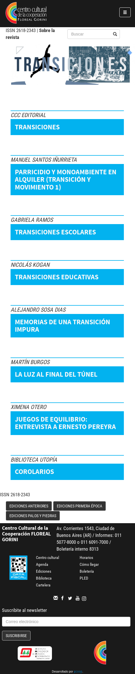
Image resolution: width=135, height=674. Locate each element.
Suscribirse (16, 635)
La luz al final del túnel (56, 374)
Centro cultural (47, 558)
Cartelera (43, 585)
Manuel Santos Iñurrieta (44, 159)
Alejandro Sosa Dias (38, 309)
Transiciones (37, 126)
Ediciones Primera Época (79, 506)
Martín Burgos (30, 362)
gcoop (78, 672)
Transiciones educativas (56, 276)
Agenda (42, 564)
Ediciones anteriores (28, 506)
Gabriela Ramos (32, 219)
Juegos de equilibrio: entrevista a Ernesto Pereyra (65, 423)
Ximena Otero (28, 407)
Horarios (86, 558)
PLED (84, 578)
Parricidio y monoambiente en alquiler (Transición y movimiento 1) (65, 179)
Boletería (87, 571)
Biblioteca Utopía (34, 459)
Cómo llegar (89, 564)
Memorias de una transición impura (62, 325)
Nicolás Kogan (30, 264)
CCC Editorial (28, 115)
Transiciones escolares (55, 232)
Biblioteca (44, 578)
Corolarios (34, 471)
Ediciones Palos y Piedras (32, 515)
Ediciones (43, 571)
